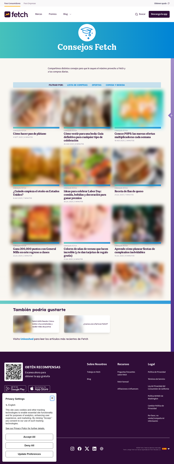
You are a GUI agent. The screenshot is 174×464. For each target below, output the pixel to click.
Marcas (38, 14)
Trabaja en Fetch (93, 372)
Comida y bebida (115, 85)
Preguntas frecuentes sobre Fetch (126, 373)
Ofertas (96, 85)
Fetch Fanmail (123, 382)
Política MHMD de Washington (155, 397)
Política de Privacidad (157, 372)
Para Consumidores (12, 3)
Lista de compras (77, 85)
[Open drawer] (169, 115)
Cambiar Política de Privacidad (156, 407)
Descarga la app (159, 14)
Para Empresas (30, 3)
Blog (89, 379)
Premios (53, 14)
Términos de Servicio (156, 379)
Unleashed (26, 339)
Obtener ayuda (162, 3)
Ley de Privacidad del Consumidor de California (158, 387)
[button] (17, 14)
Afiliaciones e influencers (127, 389)
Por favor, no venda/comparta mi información (156, 418)
